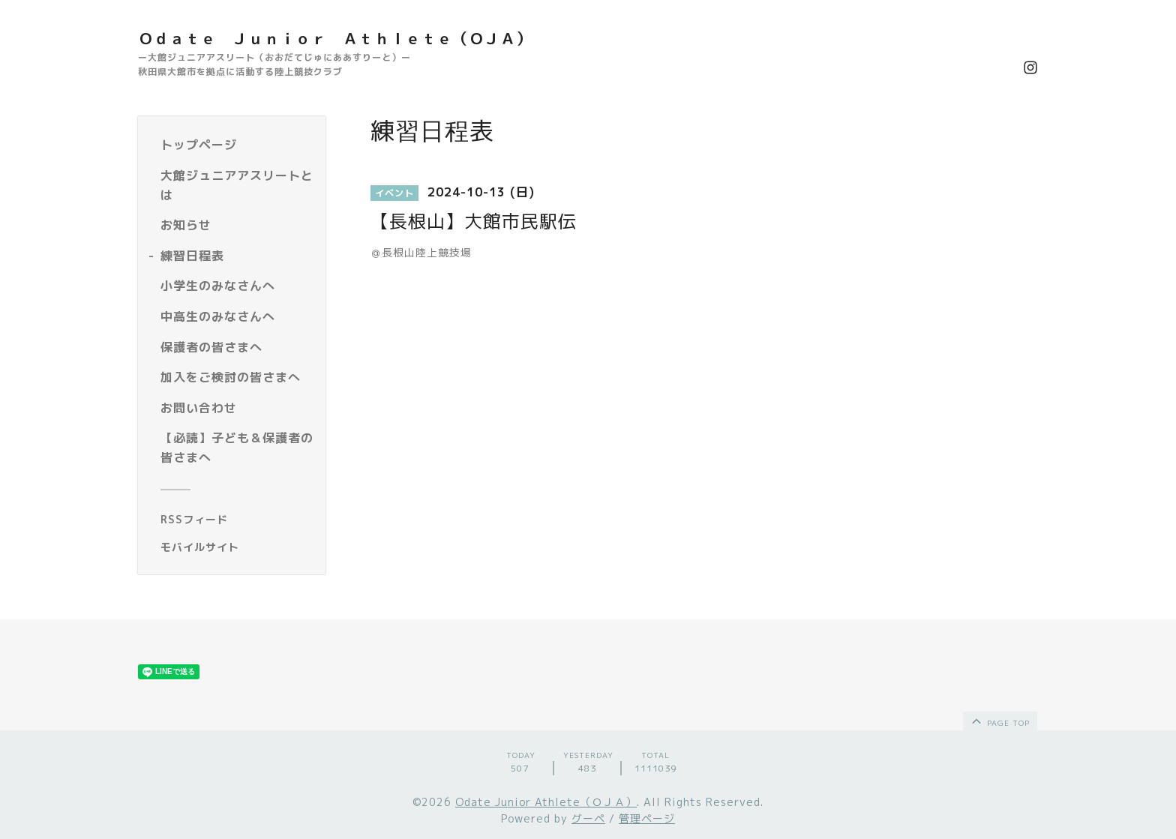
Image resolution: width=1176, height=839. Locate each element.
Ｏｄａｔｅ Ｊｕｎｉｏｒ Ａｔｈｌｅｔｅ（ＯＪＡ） (335, 38)
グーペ (588, 818)
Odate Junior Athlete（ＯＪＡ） (546, 802)
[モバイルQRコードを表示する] (237, 547)
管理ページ (647, 818)
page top (999, 720)
